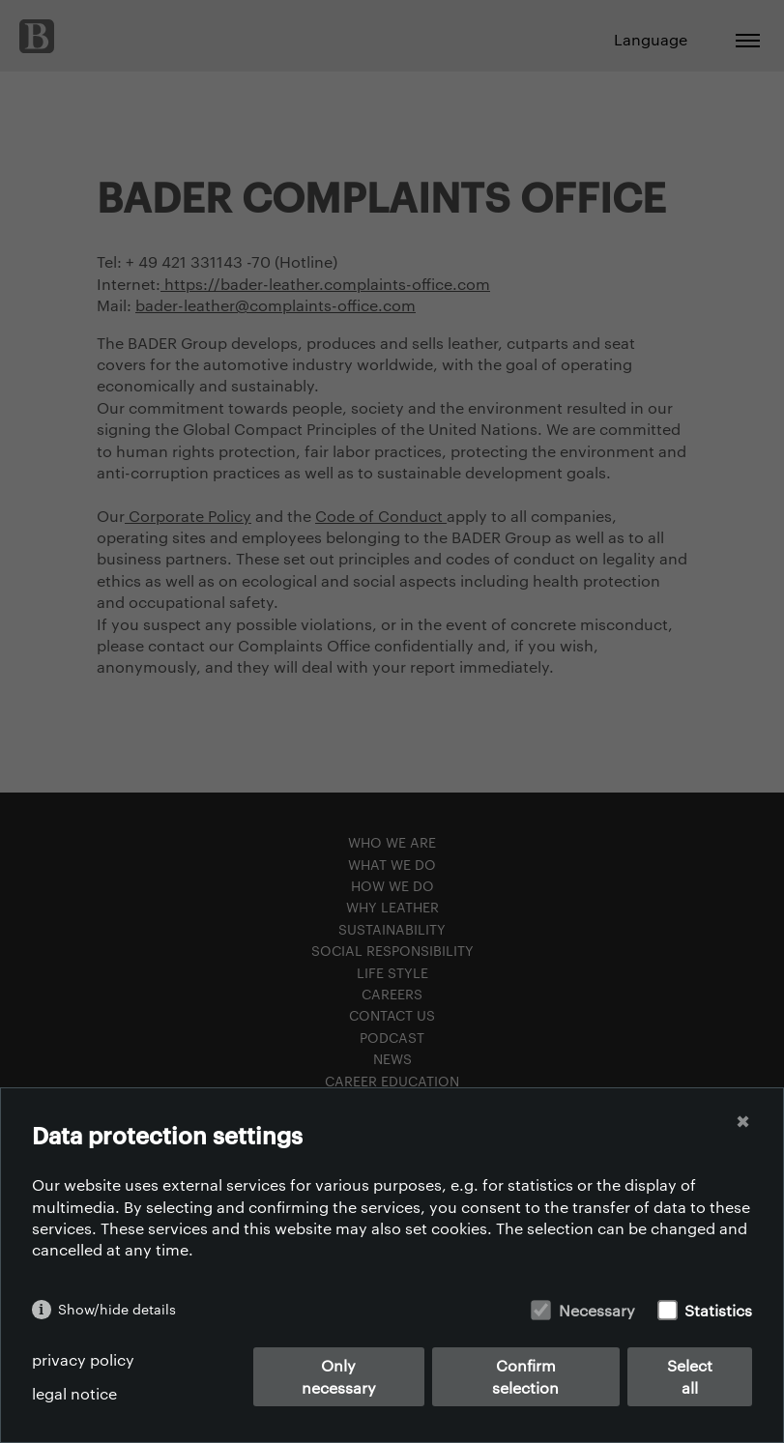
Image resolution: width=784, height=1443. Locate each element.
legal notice (74, 1393)
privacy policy (83, 1359)
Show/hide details (117, 1309)
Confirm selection (525, 1376)
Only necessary (339, 1376)
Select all (689, 1376)
